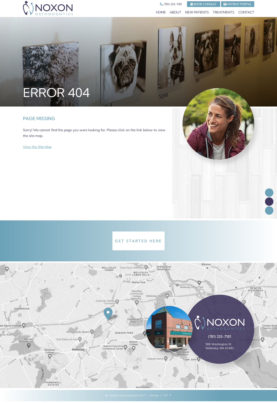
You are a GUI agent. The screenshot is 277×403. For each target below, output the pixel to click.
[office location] (111, 315)
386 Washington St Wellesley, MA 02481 (219, 346)
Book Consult (203, 4)
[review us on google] (269, 201)
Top (167, 395)
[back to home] (220, 323)
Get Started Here (138, 241)
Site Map (154, 395)
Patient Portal (237, 4)
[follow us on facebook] (269, 192)
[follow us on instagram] (269, 210)
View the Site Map (37, 147)
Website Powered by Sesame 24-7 (125, 395)
